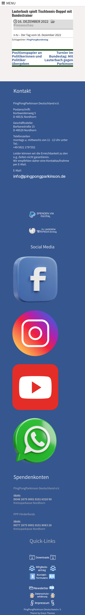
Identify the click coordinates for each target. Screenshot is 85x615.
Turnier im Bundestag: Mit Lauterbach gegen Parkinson (58, 58)
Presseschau (23, 25)
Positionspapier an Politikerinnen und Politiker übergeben (27, 58)
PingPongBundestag (37, 39)
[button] (11, 3)
